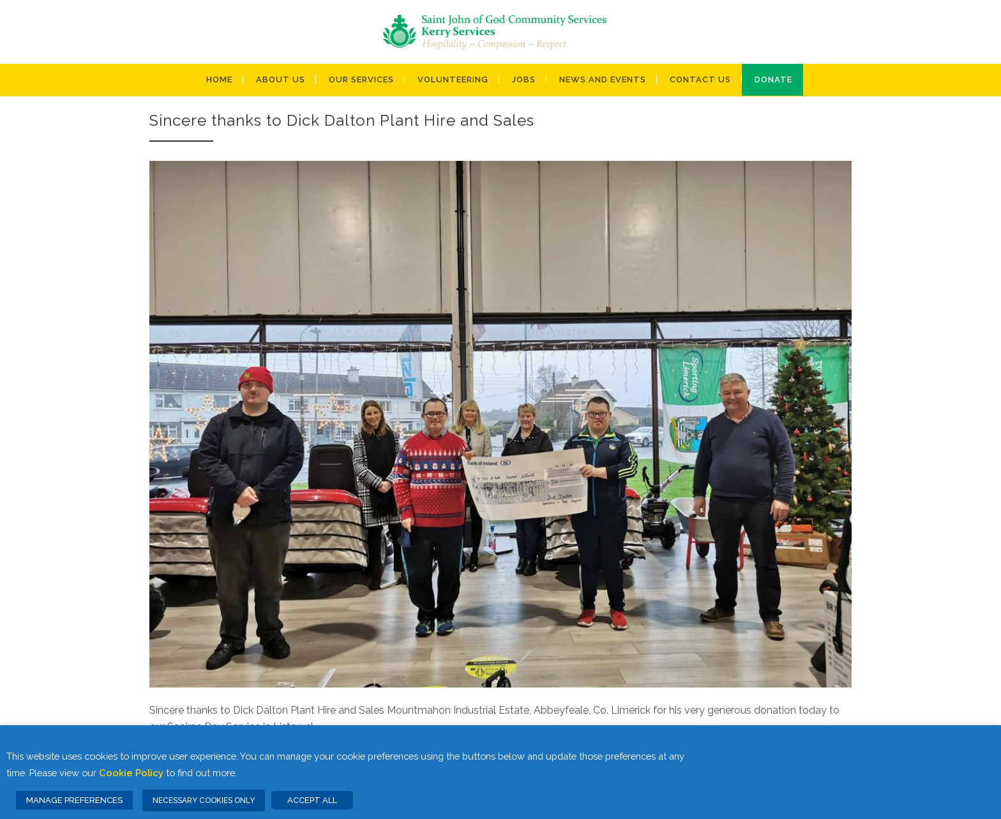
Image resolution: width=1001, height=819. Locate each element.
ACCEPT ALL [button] (312, 800)
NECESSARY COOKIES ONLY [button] (204, 800)
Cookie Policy (131, 772)
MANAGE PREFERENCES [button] (74, 800)
